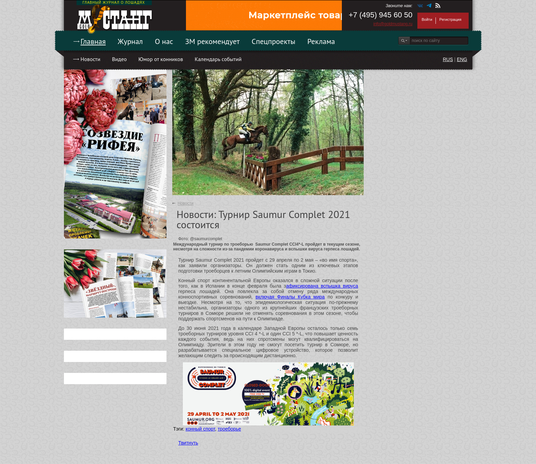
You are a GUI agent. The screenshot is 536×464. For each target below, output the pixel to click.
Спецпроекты (273, 41)
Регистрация (450, 19)
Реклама (321, 41)
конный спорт (200, 429)
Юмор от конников (160, 59)
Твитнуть (188, 443)
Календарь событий (218, 59)
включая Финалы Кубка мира (290, 297)
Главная (93, 41)
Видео (119, 59)
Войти (427, 19)
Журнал (130, 41)
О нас (164, 41)
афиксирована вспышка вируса (322, 286)
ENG (462, 59)
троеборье (229, 429)
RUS (448, 59)
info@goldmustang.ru (392, 23)
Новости (90, 59)
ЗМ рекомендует (212, 41)
